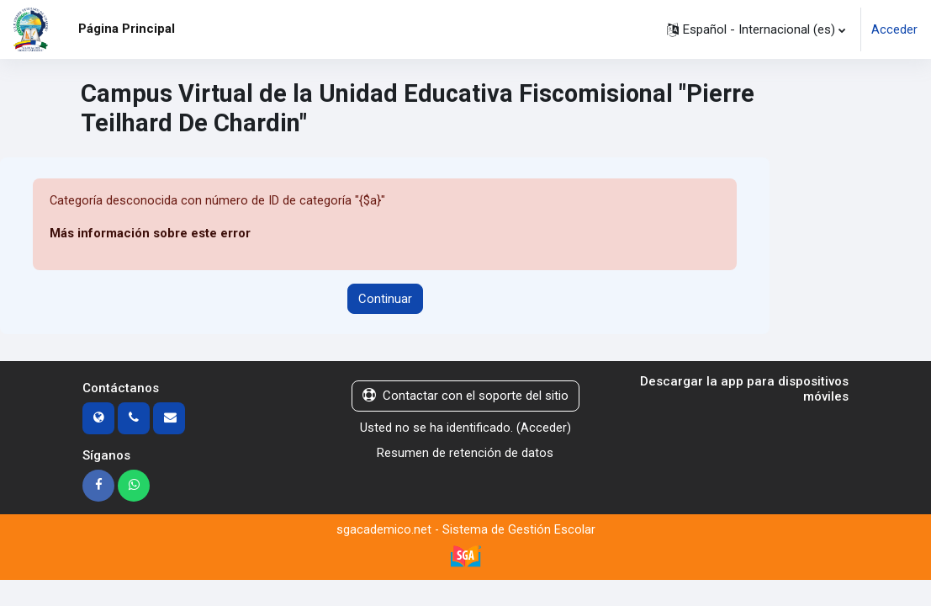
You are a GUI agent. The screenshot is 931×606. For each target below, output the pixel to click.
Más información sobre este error (150, 234)
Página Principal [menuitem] (126, 28)
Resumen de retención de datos (465, 452)
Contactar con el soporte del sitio (465, 396)
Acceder (894, 29)
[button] (756, 29)
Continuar (385, 298)
